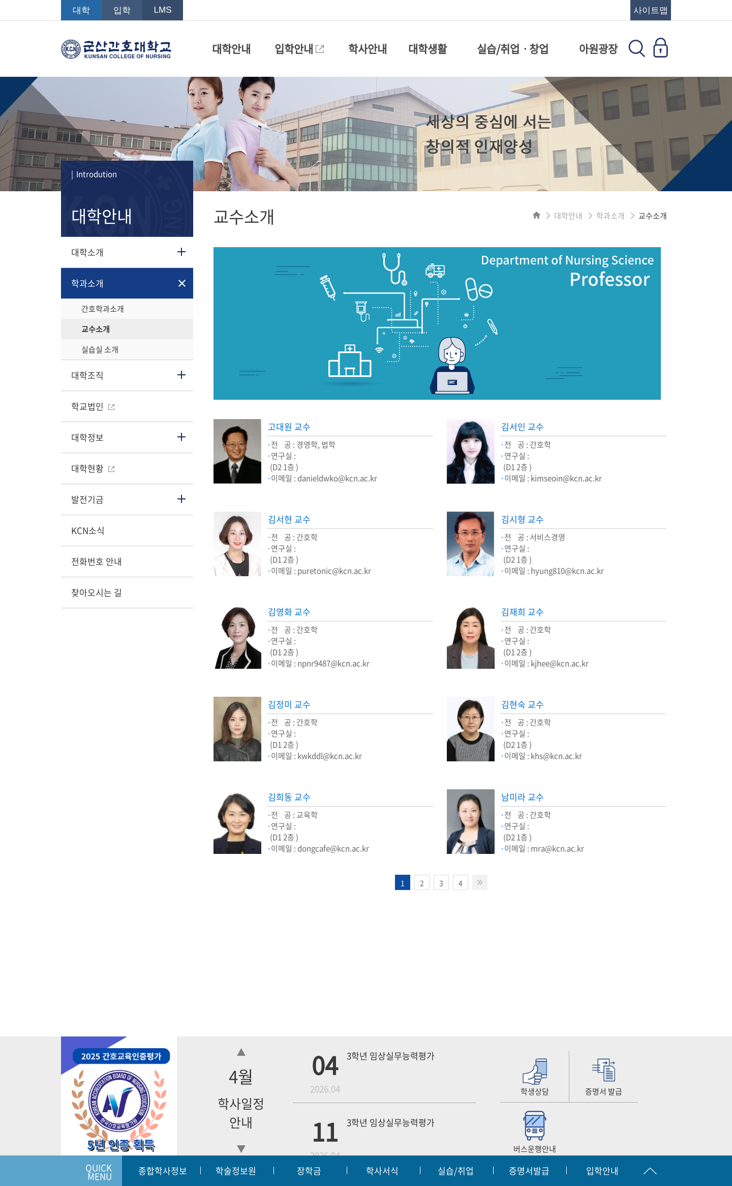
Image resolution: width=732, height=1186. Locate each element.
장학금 (309, 1170)
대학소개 (87, 252)
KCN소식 (88, 530)
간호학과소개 (102, 308)
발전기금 (87, 499)
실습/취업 (456, 1170)
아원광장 (598, 48)
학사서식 (382, 1170)
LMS (163, 10)
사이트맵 (650, 10)
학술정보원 (236, 1170)
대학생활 (427, 48)
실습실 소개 (99, 349)
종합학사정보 (162, 1170)
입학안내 (299, 48)
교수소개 (95, 329)
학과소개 (87, 283)
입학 (122, 10)
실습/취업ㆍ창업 (512, 48)
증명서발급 (529, 1170)
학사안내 (367, 48)
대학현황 (92, 468)
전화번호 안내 (96, 561)
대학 (81, 10)
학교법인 (92, 406)
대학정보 (87, 437)
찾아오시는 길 (96, 592)
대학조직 (87, 375)
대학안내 (231, 48)
